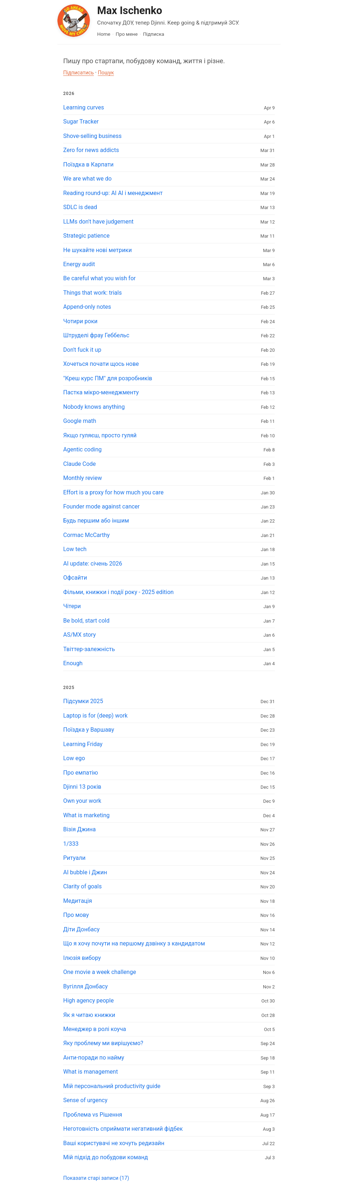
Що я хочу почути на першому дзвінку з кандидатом (134, 943)
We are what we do (87, 178)
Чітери (72, 606)
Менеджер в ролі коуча (94, 1029)
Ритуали (74, 857)
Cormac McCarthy (86, 535)
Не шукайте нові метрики (97, 250)
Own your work (82, 800)
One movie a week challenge (99, 972)
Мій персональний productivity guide (111, 1086)
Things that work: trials (92, 292)
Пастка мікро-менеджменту (101, 392)
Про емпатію (80, 772)
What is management (90, 1071)
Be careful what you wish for (99, 278)
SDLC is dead (80, 207)
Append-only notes (87, 306)
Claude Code (79, 463)
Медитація (77, 900)
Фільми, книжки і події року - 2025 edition (118, 592)
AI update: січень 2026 (92, 563)
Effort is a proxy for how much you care (113, 492)
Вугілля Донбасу (85, 986)
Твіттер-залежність (89, 649)
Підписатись (78, 73)
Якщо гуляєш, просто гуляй (99, 435)
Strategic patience (86, 235)
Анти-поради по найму (93, 1057)
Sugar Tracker (81, 121)
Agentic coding (82, 449)
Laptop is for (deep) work (95, 715)
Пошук (106, 73)
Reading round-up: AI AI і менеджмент (113, 193)
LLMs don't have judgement (98, 221)
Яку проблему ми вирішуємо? (103, 1043)
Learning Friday (83, 744)
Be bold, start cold (86, 620)
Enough (73, 663)
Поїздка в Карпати (88, 164)
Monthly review (82, 478)
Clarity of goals (82, 886)
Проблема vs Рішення (92, 1114)
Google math (79, 420)
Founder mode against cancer (101, 506)
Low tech (75, 549)
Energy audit (79, 264)
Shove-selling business (92, 136)
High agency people (88, 1000)
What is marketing (86, 815)
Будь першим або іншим (96, 520)
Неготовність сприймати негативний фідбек (123, 1128)
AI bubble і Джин (85, 872)
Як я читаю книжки (89, 1015)
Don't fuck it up (82, 349)
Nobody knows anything (94, 406)
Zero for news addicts (91, 150)
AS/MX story (79, 634)
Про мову (76, 914)
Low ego (74, 758)
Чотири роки (80, 321)
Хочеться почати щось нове (101, 363)
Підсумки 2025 (83, 701)
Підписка (153, 34)
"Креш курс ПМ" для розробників (107, 378)
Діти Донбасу (81, 929)
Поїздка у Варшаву (88, 729)
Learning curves (83, 107)
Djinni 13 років (82, 786)
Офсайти (75, 577)
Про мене (127, 34)
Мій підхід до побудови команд (105, 1157)
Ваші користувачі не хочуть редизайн (113, 1143)
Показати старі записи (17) (96, 1178)
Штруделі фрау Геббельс (96, 335)
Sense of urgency (85, 1100)
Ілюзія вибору (82, 957)
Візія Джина (79, 829)
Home (103, 34)
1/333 (71, 843)
